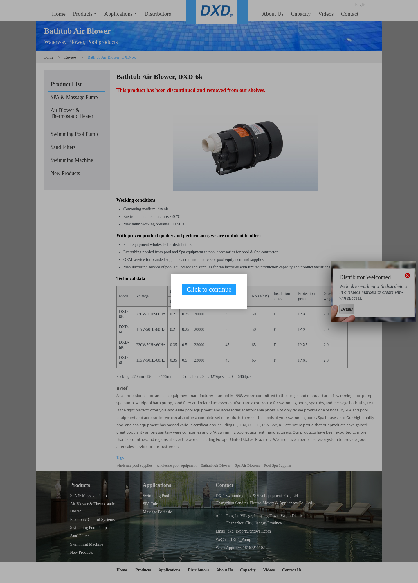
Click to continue (209, 289)
